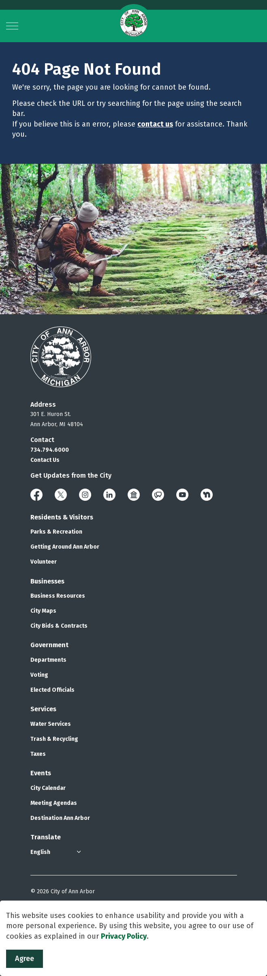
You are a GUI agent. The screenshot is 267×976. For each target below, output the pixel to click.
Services (43, 709)
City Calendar (48, 788)
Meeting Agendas (53, 803)
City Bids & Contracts (59, 625)
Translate (45, 837)
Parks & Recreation (56, 531)
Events (40, 773)
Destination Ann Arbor (60, 818)
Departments (48, 659)
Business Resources (57, 595)
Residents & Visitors (61, 517)
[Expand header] (12, 26)
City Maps (43, 610)
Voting (39, 674)
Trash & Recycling (54, 739)
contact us (155, 124)
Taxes (38, 754)
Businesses (47, 581)
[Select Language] (56, 852)
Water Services (50, 724)
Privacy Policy (124, 936)
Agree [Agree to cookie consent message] (24, 958)
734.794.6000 (49, 449)
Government (49, 645)
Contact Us (45, 460)
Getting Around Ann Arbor (64, 546)
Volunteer (43, 561)
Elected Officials (52, 689)
